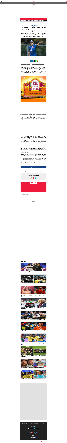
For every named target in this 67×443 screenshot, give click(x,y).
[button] (30, 61)
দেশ (11, 3)
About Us (23, 423)
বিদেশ (14, 3)
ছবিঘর (32, 3)
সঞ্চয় (42, 3)
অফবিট (48, 3)
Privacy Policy (33, 424)
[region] (33, 11)
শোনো (2, 3)
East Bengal (23, 194)
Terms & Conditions (42, 423)
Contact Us (27, 423)
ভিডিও (35, 3)
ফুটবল (23, 23)
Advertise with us (36, 423)
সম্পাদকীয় (38, 3)
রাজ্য (8, 3)
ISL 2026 (27, 194)
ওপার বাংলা (24, 3)
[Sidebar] (1, 1)
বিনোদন (20, 3)
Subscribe (31, 423)
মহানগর (6, 3)
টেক (44, 3)
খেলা (17, 3)
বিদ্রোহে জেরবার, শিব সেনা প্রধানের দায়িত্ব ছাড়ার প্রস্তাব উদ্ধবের (42, 20)
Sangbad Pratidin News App (33, 170)
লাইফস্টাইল (28, 3)
